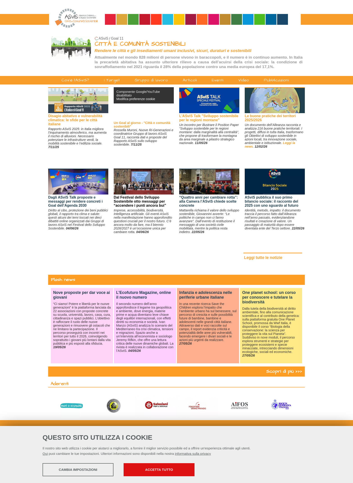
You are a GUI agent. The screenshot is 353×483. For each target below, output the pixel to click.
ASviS (103, 38)
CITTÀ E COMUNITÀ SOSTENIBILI (140, 44)
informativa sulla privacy (193, 454)
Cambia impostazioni (78, 470)
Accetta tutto (159, 470)
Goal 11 (117, 38)
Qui (45, 454)
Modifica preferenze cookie (135, 99)
